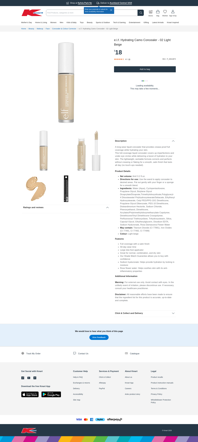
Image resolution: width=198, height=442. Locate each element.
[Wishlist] (165, 12)
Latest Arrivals (158, 22)
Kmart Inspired (173, 22)
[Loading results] (145, 81)
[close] (111, 10)
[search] (141, 13)
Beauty (90, 22)
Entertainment (134, 22)
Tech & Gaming (119, 22)
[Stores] (150, 12)
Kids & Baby (72, 22)
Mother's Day (26, 22)
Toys (82, 22)
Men (61, 22)
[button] (99, 22)
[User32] (173, 12)
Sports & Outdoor (103, 22)
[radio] (66, 82)
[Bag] (158, 12)
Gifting (146, 22)
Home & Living (41, 22)
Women (53, 22)
